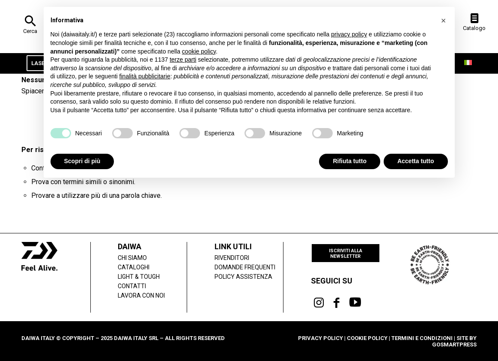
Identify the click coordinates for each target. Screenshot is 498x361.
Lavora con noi (141, 295)
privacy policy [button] (349, 34)
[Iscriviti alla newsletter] (345, 253)
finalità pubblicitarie (144, 76)
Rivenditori (232, 257)
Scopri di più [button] (82, 161)
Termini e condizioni (422, 338)
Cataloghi (133, 267)
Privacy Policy (320, 338)
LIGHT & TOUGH (139, 276)
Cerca (30, 31)
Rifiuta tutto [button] (350, 161)
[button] (443, 20)
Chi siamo (132, 257)
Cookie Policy (367, 338)
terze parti (183, 59)
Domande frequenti (245, 267)
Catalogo (474, 28)
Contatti (132, 286)
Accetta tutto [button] (415, 161)
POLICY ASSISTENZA (243, 276)
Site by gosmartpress (454, 341)
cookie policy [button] (199, 51)
